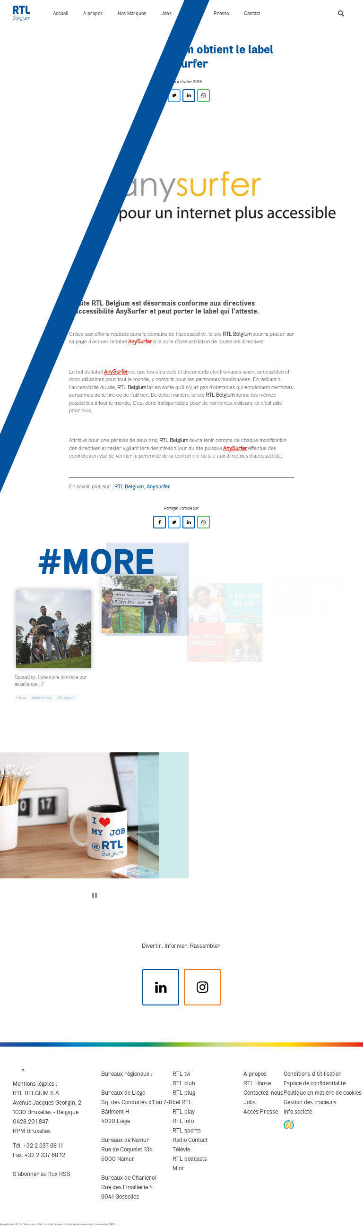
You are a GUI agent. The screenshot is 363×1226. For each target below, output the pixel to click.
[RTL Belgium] (25, 13)
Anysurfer (158, 486)
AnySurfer (140, 341)
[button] (341, 13)
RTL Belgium (129, 486)
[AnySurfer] (289, 1124)
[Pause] (94, 895)
